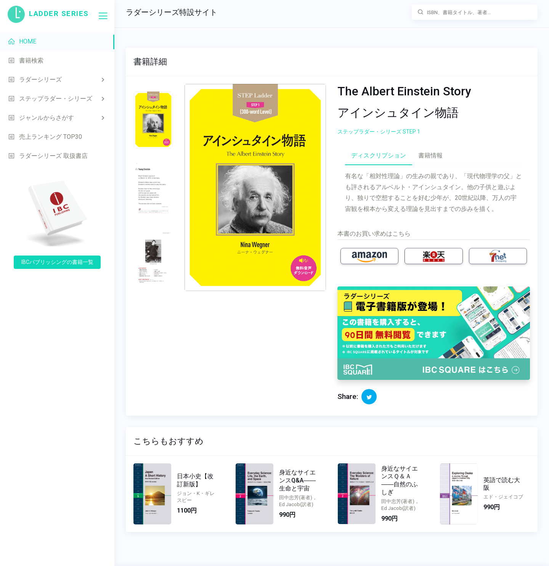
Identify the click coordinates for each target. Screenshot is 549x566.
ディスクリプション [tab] (378, 155)
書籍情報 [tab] (430, 155)
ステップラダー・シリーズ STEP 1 (378, 132)
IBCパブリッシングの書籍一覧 (57, 262)
